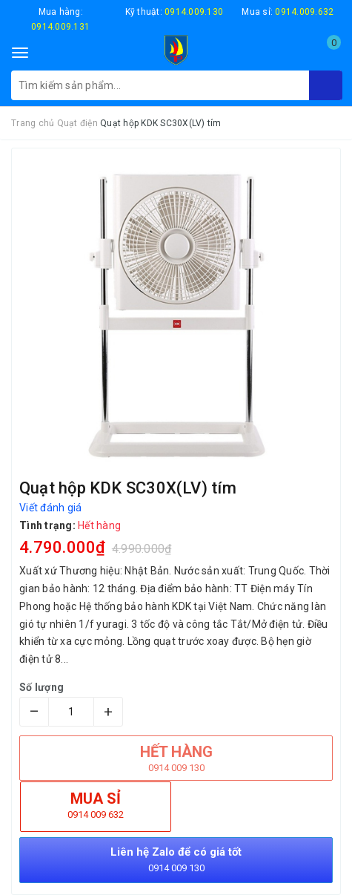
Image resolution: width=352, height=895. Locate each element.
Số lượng (41, 687)
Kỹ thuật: (174, 12)
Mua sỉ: (287, 12)
